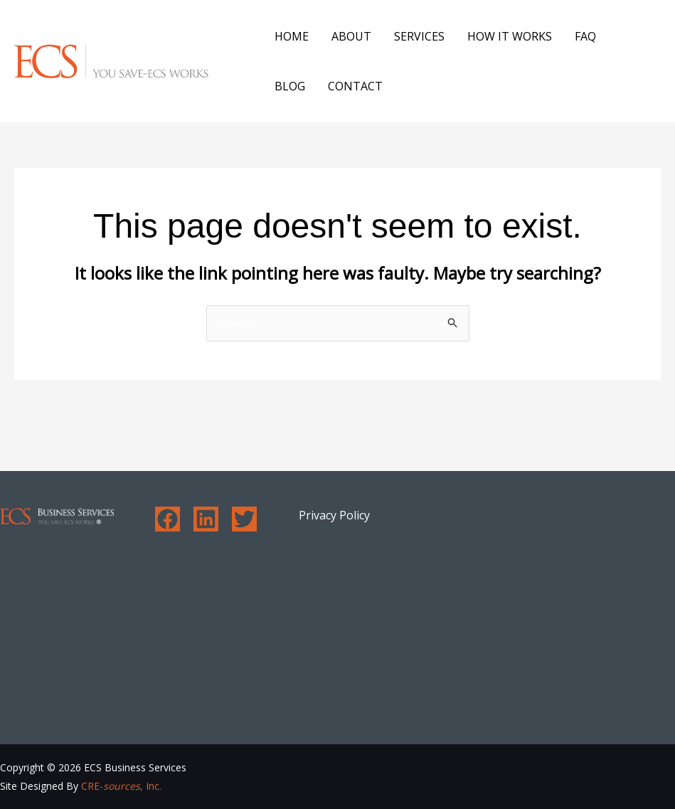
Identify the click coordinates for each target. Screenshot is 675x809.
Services (419, 36)
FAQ (585, 36)
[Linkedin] (205, 519)
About (351, 36)
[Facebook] (167, 519)
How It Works (509, 36)
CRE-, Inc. (121, 786)
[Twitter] (244, 519)
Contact (355, 86)
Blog (290, 86)
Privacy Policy (334, 515)
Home (292, 36)
